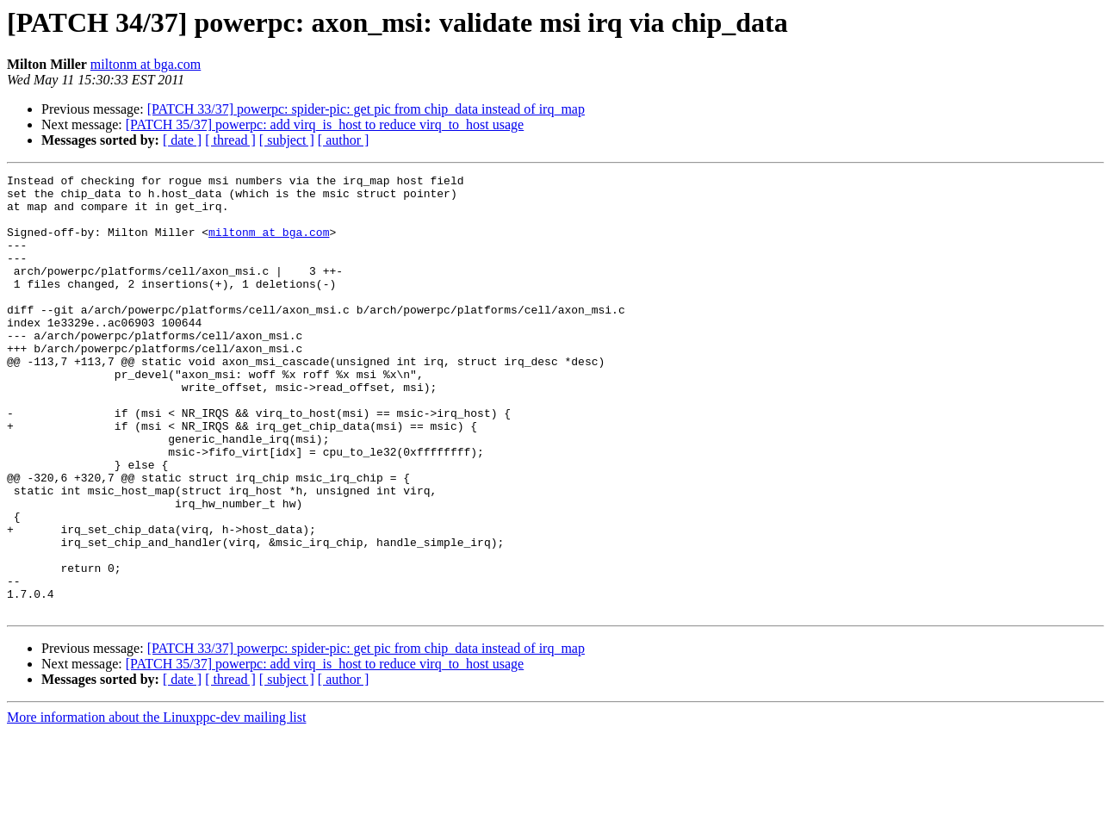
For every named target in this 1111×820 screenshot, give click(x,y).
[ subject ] (286, 140)
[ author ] (343, 140)
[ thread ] (230, 140)
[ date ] (182, 140)
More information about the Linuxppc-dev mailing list (156, 805)
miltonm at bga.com (145, 64)
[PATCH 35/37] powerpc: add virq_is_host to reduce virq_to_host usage (325, 124)
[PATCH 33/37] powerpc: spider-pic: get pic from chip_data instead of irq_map (366, 109)
